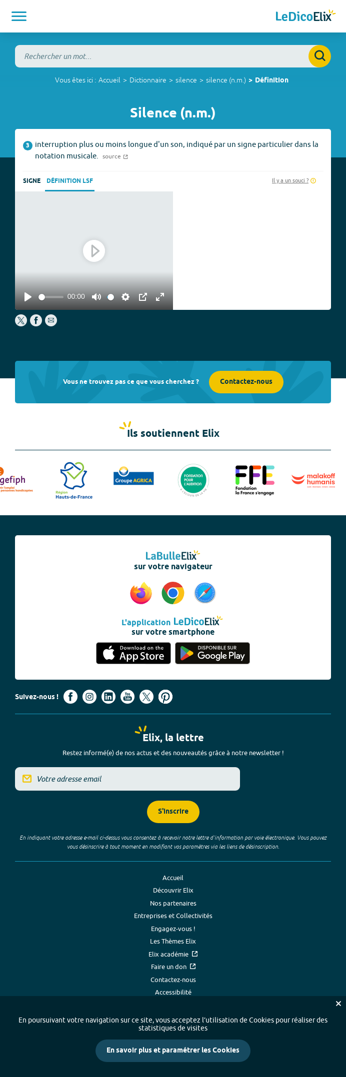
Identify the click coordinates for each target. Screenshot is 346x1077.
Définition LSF (69, 181)
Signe (31, 181)
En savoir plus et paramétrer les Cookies (173, 1051)
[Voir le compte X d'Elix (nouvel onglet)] (147, 697)
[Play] (28, 297)
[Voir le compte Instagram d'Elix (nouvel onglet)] (89, 697)
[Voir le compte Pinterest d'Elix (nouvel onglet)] (165, 697)
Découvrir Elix (173, 890)
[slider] (51, 297)
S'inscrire (173, 812)
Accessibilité (173, 992)
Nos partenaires (173, 903)
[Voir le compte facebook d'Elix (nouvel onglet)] (71, 697)
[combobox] (173, 56)
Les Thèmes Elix (173, 941)
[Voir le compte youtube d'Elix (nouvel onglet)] (127, 697)
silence (186, 80)
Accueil (109, 80)
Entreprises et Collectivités (173, 916)
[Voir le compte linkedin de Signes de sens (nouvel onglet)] (109, 697)
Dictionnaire (148, 80)
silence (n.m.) (226, 80)
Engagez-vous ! (173, 929)
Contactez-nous (246, 382)
